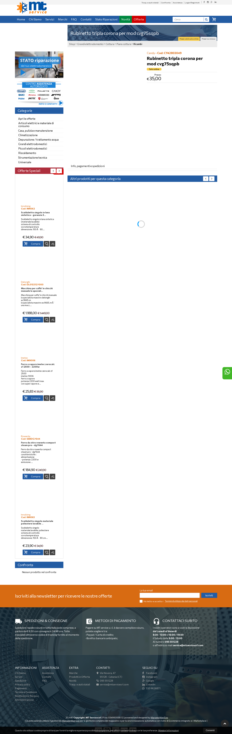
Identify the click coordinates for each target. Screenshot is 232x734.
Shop (72, 44)
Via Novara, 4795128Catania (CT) (109, 675)
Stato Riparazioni (106, 19)
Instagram (149, 676)
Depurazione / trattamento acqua (38, 139)
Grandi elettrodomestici (32, 144)
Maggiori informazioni (168, 730)
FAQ (74, 19)
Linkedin (148, 684)
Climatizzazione (28, 135)
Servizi (49, 19)
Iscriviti (209, 595)
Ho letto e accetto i (152, 601)
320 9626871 (151, 688)
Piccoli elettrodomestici (32, 148)
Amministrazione (24, 699)
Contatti (86, 19)
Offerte (139, 19)
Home (21, 19)
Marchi (62, 19)
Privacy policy (22, 684)
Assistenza (177, 2)
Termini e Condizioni (26, 692)
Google (148, 680)
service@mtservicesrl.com (188, 645)
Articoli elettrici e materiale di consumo (36, 124)
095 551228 (171, 641)
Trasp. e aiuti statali (150, 2)
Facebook (149, 673)
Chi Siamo (35, 19)
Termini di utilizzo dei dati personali (181, 601)
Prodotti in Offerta (79, 676)
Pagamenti (21, 688)
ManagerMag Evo (159, 717)
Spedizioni (20, 680)
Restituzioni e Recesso (27, 695)
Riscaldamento (27, 153)
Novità (125, 19)
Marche (73, 673)
